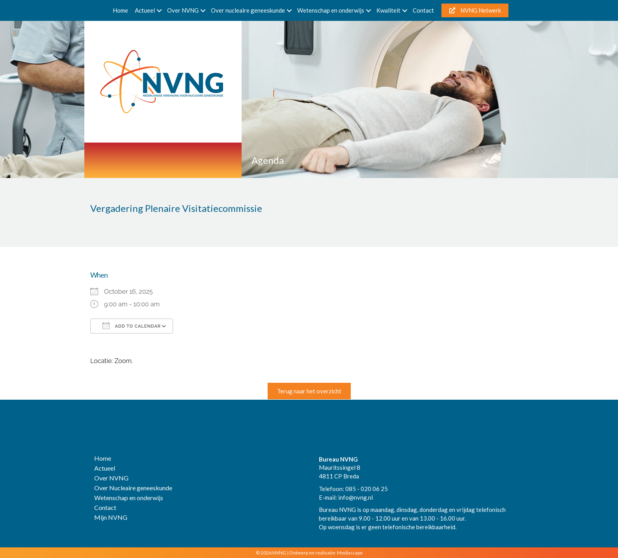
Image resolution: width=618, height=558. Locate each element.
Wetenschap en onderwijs (330, 10)
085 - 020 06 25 (366, 488)
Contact (423, 10)
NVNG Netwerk (475, 10)
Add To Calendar (131, 325)
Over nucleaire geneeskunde (248, 10)
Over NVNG (183, 10)
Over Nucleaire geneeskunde (133, 488)
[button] (159, 10)
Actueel (145, 10)
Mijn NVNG (110, 517)
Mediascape (350, 553)
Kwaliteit (388, 10)
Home (120, 10)
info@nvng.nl (355, 497)
